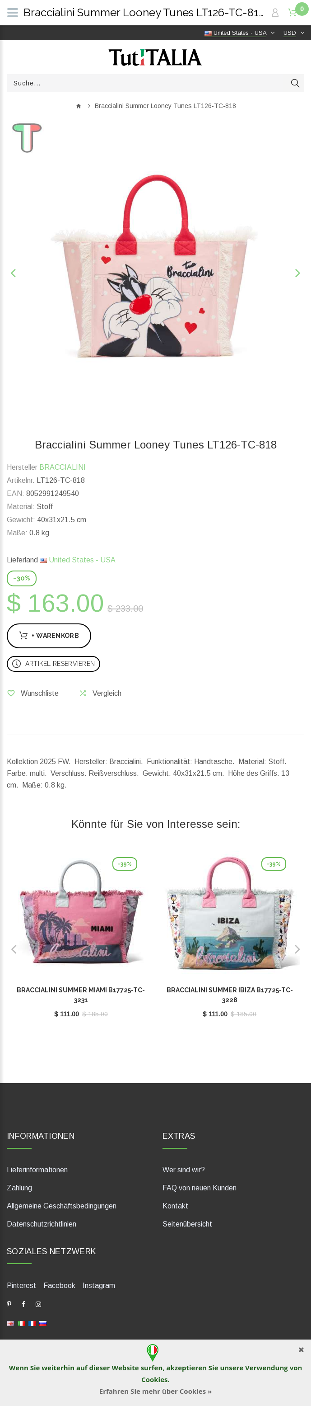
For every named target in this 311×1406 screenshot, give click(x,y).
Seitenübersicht (187, 1224)
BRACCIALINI (62, 467)
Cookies (154, 1379)
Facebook (59, 1285)
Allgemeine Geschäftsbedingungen (61, 1206)
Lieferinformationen (37, 1170)
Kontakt (175, 1206)
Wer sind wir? (183, 1170)
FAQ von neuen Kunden (199, 1188)
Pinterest (21, 1285)
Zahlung (19, 1188)
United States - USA (78, 560)
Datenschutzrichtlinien (41, 1224)
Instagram (99, 1285)
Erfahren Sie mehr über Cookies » (155, 1391)
